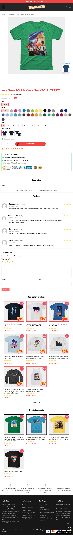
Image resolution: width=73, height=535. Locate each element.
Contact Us (42, 515)
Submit (5, 289)
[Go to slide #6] (55, 78)
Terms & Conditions (27, 507)
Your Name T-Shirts (27, 15)
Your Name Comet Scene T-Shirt (13, 471)
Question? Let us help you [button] (64, 532)
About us (24, 505)
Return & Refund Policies (46, 512)
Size (3, 122)
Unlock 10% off (69, 526)
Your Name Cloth (13, 15)
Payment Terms (44, 510)
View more (36, 402)
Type (3, 101)
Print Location (6, 128)
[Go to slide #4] (35, 78)
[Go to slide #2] (16, 78)
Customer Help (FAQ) (45, 518)
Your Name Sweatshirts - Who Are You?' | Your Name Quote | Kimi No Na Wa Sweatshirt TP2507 (14, 391)
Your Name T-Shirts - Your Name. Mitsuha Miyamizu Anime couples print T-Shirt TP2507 (14, 439)
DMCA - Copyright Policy (29, 513)
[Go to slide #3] (25, 78)
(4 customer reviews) (16, 94)
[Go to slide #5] (45, 78)
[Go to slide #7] (65, 78)
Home (4, 15)
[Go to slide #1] (6, 78)
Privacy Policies (26, 510)
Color (3, 107)
